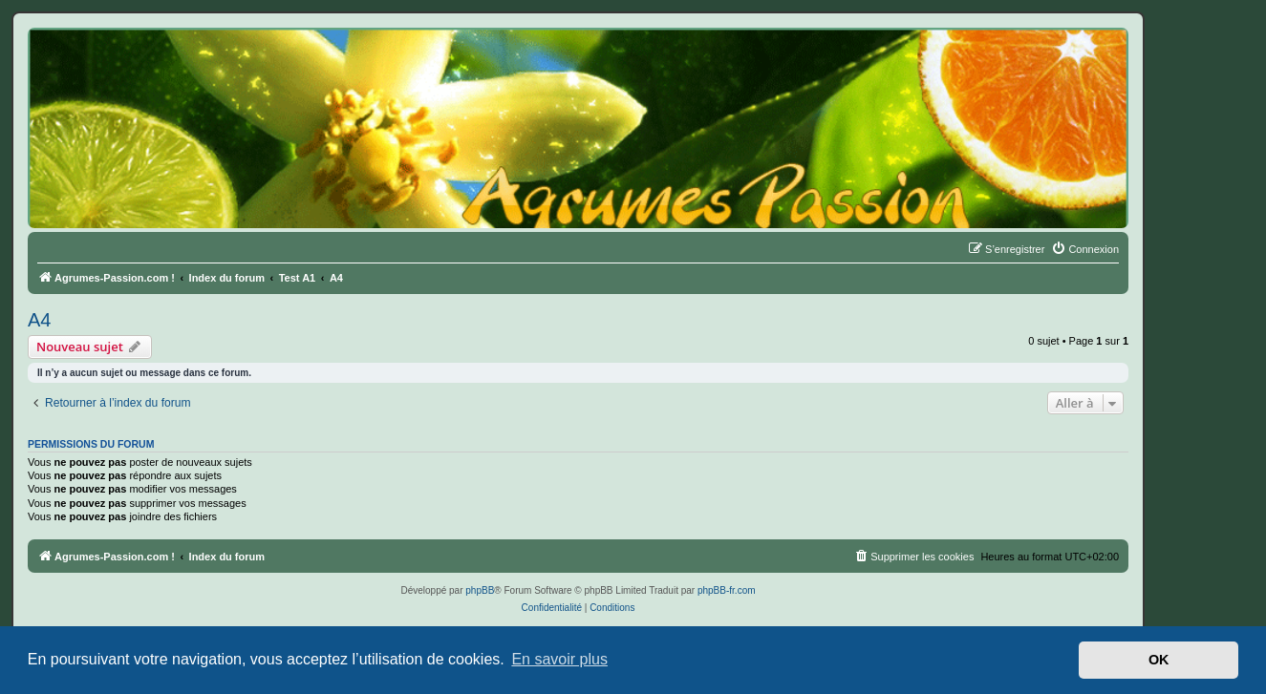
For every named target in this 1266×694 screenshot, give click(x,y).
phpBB (479, 590)
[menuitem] (1085, 249)
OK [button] (1158, 659)
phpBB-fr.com (726, 590)
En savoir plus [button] (559, 659)
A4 (39, 319)
